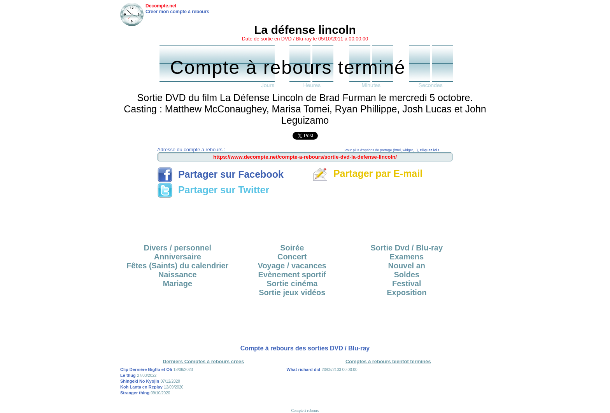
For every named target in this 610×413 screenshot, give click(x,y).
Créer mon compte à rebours (177, 11)
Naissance (177, 274)
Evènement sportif (292, 274)
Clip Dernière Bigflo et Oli (146, 369)
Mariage (177, 283)
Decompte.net (160, 6)
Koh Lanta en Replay (141, 387)
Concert (292, 256)
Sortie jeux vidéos (292, 292)
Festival (406, 283)
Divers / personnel (177, 247)
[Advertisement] (305, 218)
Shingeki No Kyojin (139, 381)
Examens (406, 256)
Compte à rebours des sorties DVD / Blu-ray (305, 348)
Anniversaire (177, 256)
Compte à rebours (305, 410)
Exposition (406, 292)
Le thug (128, 375)
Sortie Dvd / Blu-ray (406, 247)
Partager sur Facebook (220, 174)
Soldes (406, 274)
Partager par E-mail (367, 173)
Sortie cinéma (291, 283)
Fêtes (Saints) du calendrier (177, 265)
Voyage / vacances (292, 265)
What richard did (304, 369)
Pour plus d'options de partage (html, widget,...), (392, 150)
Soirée (292, 247)
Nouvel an (406, 265)
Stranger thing (135, 392)
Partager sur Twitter (213, 189)
